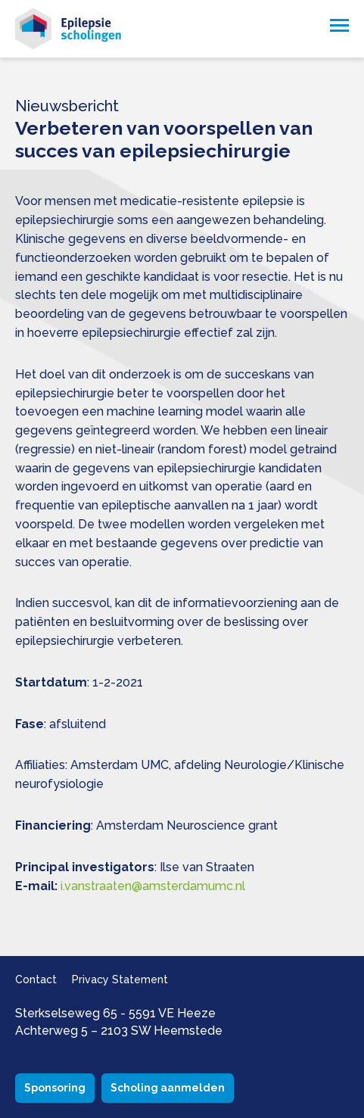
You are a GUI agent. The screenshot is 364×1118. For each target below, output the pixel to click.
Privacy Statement (120, 979)
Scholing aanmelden (167, 1088)
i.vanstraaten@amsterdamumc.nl (153, 886)
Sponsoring (55, 1088)
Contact (36, 979)
